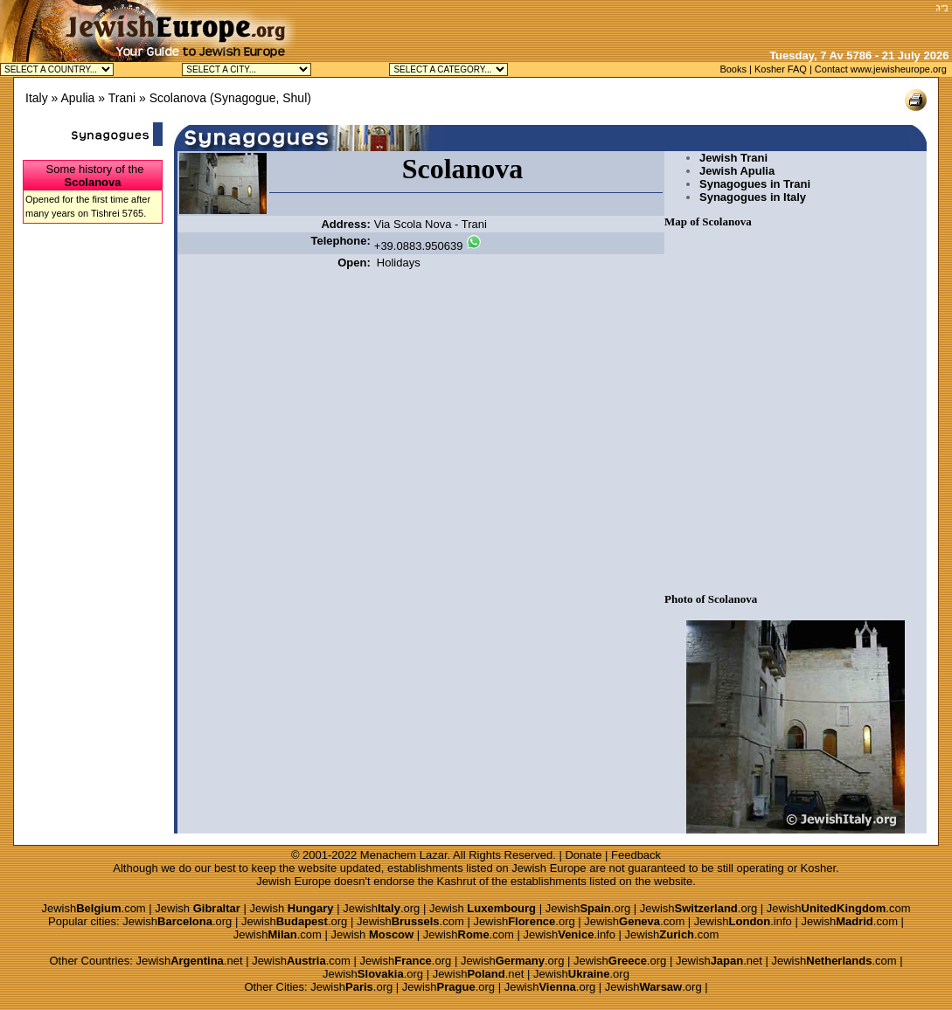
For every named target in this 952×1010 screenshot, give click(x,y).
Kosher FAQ (780, 69)
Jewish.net (189, 960)
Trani (122, 98)
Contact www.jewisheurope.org (881, 69)
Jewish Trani (733, 157)
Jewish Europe (548, 868)
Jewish (197, 908)
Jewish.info (743, 921)
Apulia (77, 98)
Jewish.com (93, 908)
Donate (583, 854)
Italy (36, 98)
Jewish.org (381, 908)
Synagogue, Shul (261, 98)
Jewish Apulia (737, 170)
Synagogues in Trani (754, 183)
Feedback (636, 854)
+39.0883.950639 (418, 245)
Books (733, 69)
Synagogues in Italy (752, 197)
